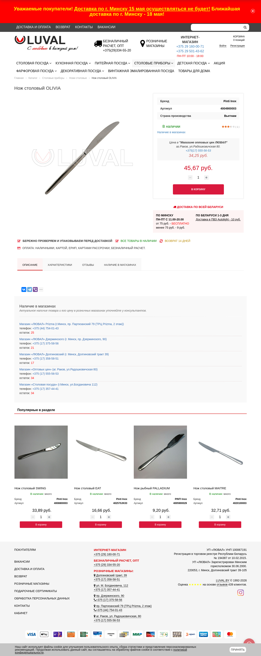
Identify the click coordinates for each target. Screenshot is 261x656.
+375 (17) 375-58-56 (45, 343)
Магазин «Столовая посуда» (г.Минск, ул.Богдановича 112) (58, 384)
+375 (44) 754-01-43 (45, 328)
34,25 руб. (198, 155)
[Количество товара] (198, 177)
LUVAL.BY (222, 580)
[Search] (216, 27)
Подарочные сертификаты (35, 591)
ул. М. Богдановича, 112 (111, 585)
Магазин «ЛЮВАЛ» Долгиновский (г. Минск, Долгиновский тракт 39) (64, 354)
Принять (238, 649)
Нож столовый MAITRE (210, 488)
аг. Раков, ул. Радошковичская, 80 (117, 616)
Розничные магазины (31, 583)
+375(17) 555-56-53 (198, 150)
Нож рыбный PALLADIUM (152, 488)
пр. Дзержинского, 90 (109, 595)
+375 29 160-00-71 (190, 46)
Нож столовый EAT (87, 488)
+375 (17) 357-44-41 (45, 388)
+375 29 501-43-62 (190, 51)
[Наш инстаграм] (240, 592)
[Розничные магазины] (156, 46)
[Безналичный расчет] (117, 50)
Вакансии (106, 27)
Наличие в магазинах (171, 129)
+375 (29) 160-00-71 (107, 554)
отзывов (222, 584)
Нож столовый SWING (30, 488)
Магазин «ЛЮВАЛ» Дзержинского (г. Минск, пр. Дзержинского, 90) (63, 339)
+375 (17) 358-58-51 (45, 358)
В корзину (41, 524)
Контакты (84, 27)
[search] (245, 27)
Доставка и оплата (33, 27)
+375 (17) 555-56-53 (45, 373)
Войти (222, 45)
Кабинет (21, 613)
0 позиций (239, 38)
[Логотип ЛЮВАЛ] (51, 37)
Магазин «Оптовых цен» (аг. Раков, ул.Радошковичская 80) (58, 369)
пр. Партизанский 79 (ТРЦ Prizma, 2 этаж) (123, 606)
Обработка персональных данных (42, 598)
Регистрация (237, 45)
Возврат (63, 27)
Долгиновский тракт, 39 (110, 575)
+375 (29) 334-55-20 (107, 564)
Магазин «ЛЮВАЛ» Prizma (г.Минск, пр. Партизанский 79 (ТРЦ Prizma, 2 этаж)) (71, 324)
